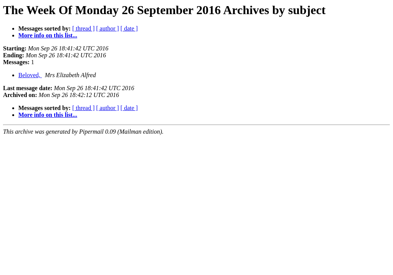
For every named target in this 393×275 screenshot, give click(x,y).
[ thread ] (83, 28)
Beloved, (30, 75)
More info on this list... (47, 35)
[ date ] (129, 28)
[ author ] (107, 28)
